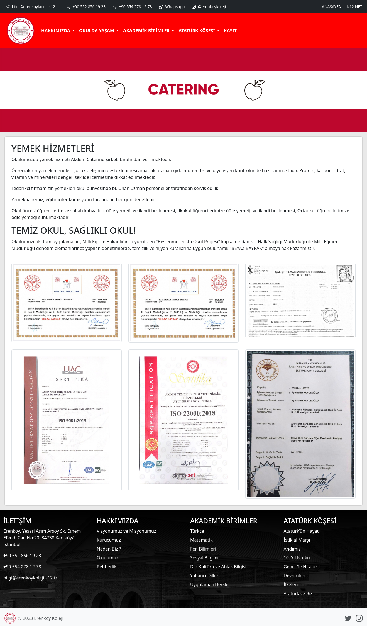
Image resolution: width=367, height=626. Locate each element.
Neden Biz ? (109, 549)
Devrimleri (294, 576)
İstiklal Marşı (297, 540)
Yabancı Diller (204, 576)
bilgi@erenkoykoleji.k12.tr (32, 6)
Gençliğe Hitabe (300, 567)
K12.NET (354, 6)
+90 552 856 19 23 (85, 6)
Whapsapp (171, 6)
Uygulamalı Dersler (210, 584)
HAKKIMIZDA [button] (56, 31)
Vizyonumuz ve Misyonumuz (126, 531)
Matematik (201, 540)
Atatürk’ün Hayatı (302, 531)
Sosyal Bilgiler (204, 558)
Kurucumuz (109, 540)
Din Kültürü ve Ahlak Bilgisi (218, 567)
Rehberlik (107, 567)
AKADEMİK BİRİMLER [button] (147, 31)
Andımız (292, 549)
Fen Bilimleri (203, 549)
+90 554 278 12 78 (132, 6)
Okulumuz (107, 558)
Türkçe (197, 531)
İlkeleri (291, 584)
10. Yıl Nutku (297, 558)
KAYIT (230, 31)
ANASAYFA (331, 6)
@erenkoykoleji (208, 6)
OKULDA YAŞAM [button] (97, 31)
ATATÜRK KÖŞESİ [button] (197, 31)
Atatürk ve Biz (298, 593)
